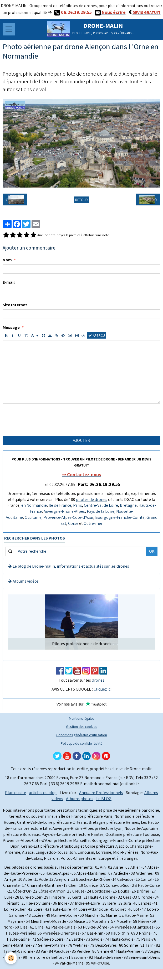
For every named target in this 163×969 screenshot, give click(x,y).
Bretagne (128, 505)
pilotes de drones (91, 499)
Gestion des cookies (81, 726)
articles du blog (43, 792)
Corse (73, 523)
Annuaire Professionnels (101, 792)
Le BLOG (103, 798)
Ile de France (60, 505)
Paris (77, 505)
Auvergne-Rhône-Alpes (64, 511)
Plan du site (15, 792)
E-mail (8, 282)
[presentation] (43, 420)
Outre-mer (93, 523)
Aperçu (96, 335)
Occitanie (33, 517)
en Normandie (34, 505)
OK (152, 551)
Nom (7, 260)
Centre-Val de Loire (101, 505)
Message (11, 327)
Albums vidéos (23, 581)
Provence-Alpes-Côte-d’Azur (68, 517)
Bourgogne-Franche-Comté (120, 517)
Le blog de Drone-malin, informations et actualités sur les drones (68, 566)
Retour (81, 199)
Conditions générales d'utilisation (81, 734)
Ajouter (81, 440)
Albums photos (79, 798)
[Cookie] (11, 958)
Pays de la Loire (100, 511)
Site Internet (15, 305)
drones (98, 680)
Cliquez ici (102, 689)
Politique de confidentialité (81, 743)
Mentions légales (81, 718)
